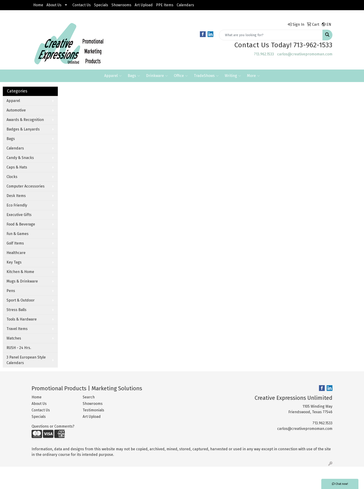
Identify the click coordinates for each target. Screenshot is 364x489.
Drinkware (157, 76)
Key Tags (14, 262)
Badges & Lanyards (23, 129)
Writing (233, 76)
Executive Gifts (19, 215)
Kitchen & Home (20, 272)
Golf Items (15, 243)
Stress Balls (16, 310)
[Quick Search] (271, 35)
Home (38, 5)
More (253, 76)
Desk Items (16, 196)
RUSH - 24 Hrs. (18, 348)
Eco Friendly (16, 205)
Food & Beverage (20, 224)
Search (89, 397)
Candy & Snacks (20, 158)
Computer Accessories (25, 186)
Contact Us (81, 5)
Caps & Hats (16, 167)
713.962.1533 (264, 54)
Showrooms (121, 5)
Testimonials (93, 410)
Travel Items (17, 329)
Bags (134, 76)
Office (181, 76)
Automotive (16, 110)
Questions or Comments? (53, 426)
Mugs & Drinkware (22, 281)
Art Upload (144, 5)
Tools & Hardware (21, 319)
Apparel (113, 76)
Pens (10, 291)
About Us (54, 5)
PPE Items (164, 5)
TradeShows (206, 76)
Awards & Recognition (25, 119)
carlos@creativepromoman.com (304, 54)
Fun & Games (17, 234)
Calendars (185, 5)
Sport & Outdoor (20, 300)
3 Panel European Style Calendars (26, 360)
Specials (101, 5)
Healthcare (16, 253)
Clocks (11, 177)
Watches (13, 338)
